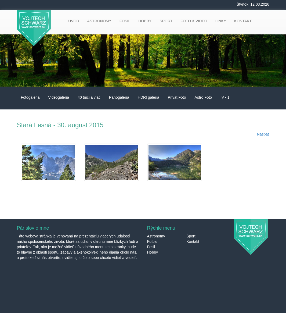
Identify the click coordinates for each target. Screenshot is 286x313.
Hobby (152, 252)
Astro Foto (203, 97)
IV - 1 (224, 97)
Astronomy (156, 236)
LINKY (220, 21)
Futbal (152, 241)
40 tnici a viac (89, 97)
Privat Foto (177, 97)
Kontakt (192, 241)
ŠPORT (166, 21)
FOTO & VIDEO (193, 21)
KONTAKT (243, 21)
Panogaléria (119, 97)
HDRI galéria (148, 97)
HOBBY (144, 21)
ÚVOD (73, 21)
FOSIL (125, 21)
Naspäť (263, 134)
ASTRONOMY (99, 21)
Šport (190, 236)
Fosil (151, 247)
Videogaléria (58, 97)
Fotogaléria (30, 97)
